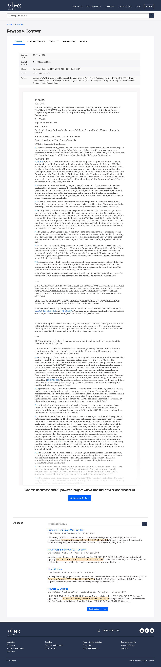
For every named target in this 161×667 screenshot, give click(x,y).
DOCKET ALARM (124, 7)
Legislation (11, 642)
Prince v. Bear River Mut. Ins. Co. (66, 530)
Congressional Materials (54, 645)
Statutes (124, 648)
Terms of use (11, 660)
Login (137, 7)
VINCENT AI (77, 7)
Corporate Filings (127, 645)
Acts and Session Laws (15, 648)
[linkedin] (152, 630)
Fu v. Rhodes (55, 569)
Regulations (87, 645)
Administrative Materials (92, 642)
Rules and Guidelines (91, 648)
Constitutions (50, 648)
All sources (11, 651)
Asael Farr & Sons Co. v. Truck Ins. (67, 549)
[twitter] (141, 630)
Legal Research (93, 7)
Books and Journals (128, 642)
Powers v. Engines (58, 588)
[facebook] (147, 630)
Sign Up (149, 6)
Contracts (11, 645)
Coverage (109, 7)
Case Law (48, 642)
